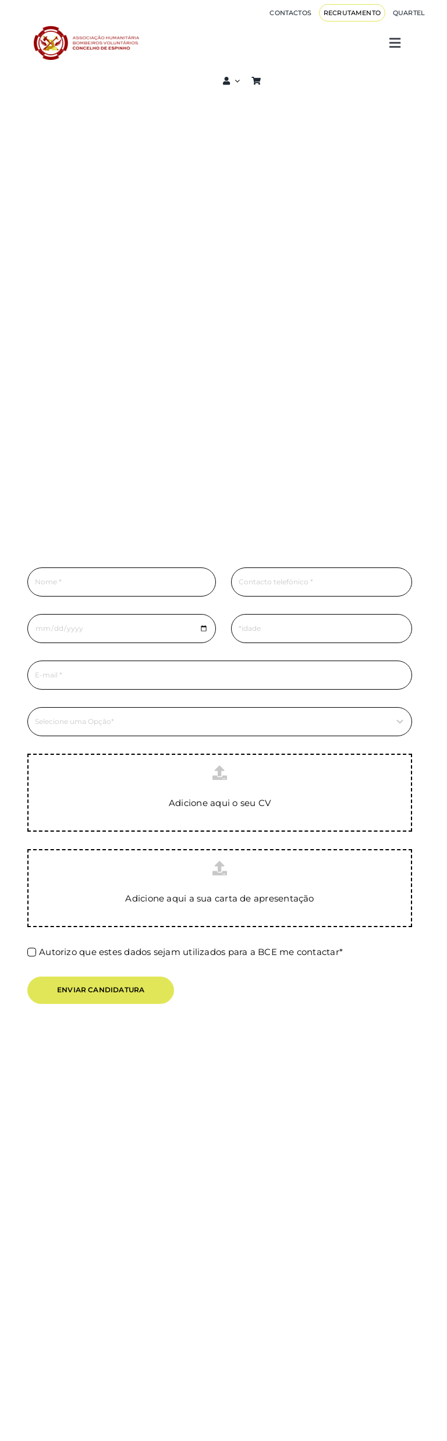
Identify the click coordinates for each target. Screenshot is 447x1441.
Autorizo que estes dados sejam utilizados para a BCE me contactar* (191, 951)
